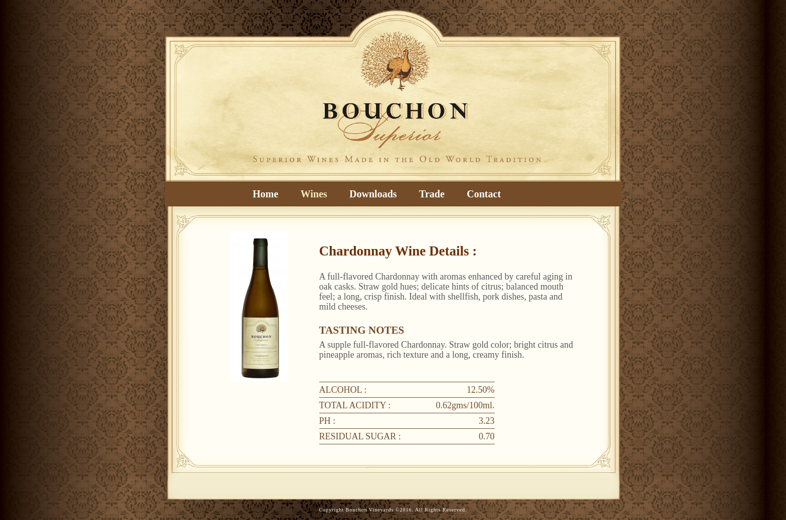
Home (265, 193)
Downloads (373, 193)
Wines (314, 193)
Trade (432, 193)
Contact (484, 193)
